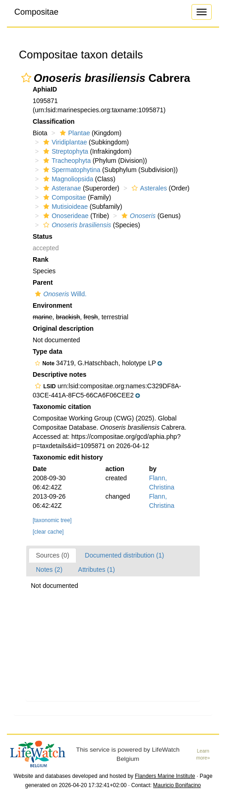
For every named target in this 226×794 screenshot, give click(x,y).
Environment (52, 305)
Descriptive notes (60, 374)
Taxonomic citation (62, 406)
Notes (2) (49, 569)
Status (42, 236)
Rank (40, 259)
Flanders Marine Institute (165, 776)
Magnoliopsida (67, 179)
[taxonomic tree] (52, 520)
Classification (54, 121)
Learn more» (203, 754)
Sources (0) (52, 555)
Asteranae (61, 188)
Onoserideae (64, 215)
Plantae (74, 133)
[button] (26, 77)
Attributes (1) (96, 569)
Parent (43, 282)
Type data (47, 351)
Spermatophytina (70, 169)
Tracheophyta (66, 160)
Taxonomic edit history (68, 457)
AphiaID (45, 89)
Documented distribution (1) (124, 555)
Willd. (60, 294)
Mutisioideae (64, 206)
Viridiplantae (64, 142)
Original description (63, 328)
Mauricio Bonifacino (177, 785)
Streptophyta (64, 151)
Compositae (36, 12)
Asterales (148, 188)
